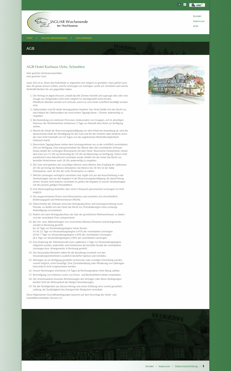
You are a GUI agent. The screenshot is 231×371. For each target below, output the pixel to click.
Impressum (199, 21)
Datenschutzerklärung (186, 366)
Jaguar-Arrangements (54, 38)
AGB (195, 26)
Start (29, 38)
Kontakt (197, 16)
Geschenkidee (84, 38)
